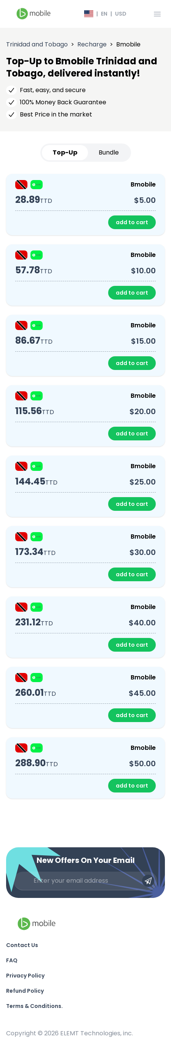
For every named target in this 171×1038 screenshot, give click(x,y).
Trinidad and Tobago (37, 44)
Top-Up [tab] (65, 152)
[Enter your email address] (85, 880)
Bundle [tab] (109, 152)
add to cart (132, 222)
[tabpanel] (85, 486)
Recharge (92, 44)
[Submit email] (148, 880)
